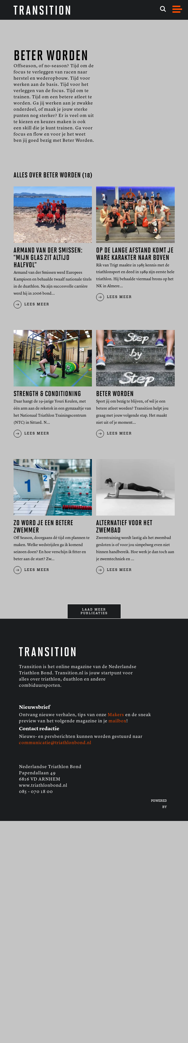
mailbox (117, 721)
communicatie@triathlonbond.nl (55, 743)
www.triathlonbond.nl (43, 785)
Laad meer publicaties (94, 611)
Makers (116, 715)
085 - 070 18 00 (36, 792)
